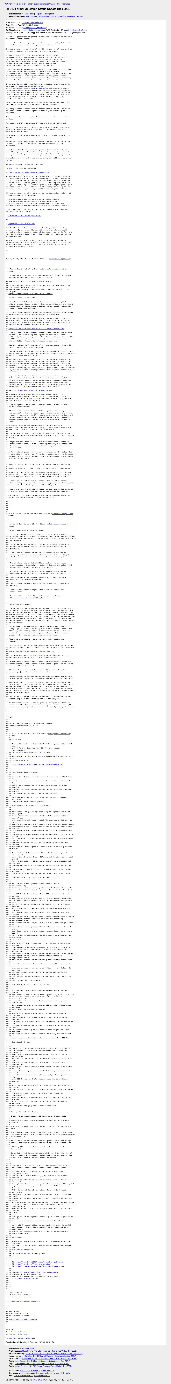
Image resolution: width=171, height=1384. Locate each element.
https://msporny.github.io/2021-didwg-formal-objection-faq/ (37, 765)
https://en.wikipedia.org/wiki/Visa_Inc (27, 598)
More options (49, 14)
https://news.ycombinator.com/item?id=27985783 (32, 391)
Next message (31, 16)
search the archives (42, 1376)
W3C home (9, 4)
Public (29, 4)
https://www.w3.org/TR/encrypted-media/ (24, 216)
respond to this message (30, 1370)
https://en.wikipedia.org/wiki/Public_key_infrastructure (40, 1266)
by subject (58, 1373)
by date (40, 1373)
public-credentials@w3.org (44, 4)
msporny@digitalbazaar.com (32, 30)
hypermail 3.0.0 (35, 1380)
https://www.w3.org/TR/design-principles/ (33, 1264)
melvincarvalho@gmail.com (34, 28)
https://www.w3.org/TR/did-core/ (21, 224)
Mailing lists (20, 4)
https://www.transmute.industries (25, 1301)
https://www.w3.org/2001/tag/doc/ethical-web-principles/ (40, 1262)
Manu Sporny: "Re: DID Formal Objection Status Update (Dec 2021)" (49, 1351)
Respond (38, 14)
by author (67, 1373)
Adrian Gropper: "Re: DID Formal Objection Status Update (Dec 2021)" (54, 1353)
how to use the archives (23, 1376)
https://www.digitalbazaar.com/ (25, 1279)
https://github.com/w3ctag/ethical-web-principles (27, 88)
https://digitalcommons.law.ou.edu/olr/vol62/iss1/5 (30, 294)
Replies (80, 16)
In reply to (59, 16)
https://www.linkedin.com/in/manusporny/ (41, 1272)
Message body (28, 14)
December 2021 (63, 4)
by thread (48, 1373)
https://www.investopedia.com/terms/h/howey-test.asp (31, 652)
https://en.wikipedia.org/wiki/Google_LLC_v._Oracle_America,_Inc (36, 329)
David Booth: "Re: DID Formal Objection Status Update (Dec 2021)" (42, 1364)
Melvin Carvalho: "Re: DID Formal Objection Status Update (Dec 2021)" (47, 1356)
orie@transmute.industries (32, 23)
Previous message (46, 16)
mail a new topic (47, 1370)
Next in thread (69, 16)
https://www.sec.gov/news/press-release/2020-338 (28, 173)
